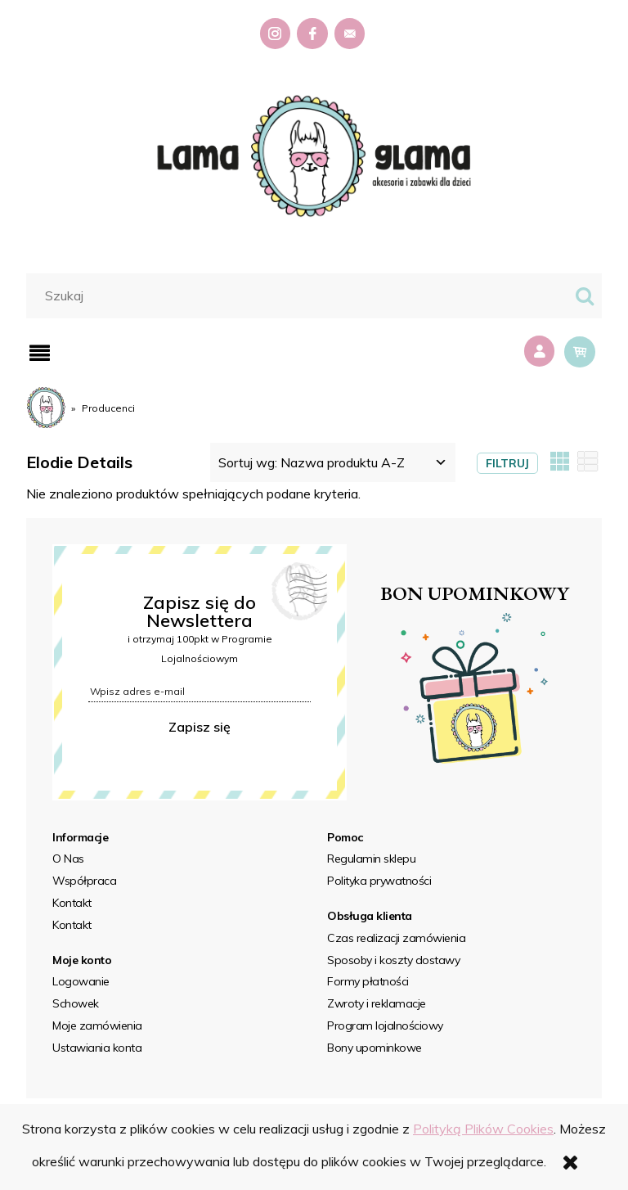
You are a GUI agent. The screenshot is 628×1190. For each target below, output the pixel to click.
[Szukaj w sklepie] (300, 295)
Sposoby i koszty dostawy (393, 960)
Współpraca (84, 880)
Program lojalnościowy (385, 1025)
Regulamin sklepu (371, 858)
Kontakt (72, 902)
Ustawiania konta (96, 1047)
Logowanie (81, 981)
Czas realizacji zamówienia (396, 938)
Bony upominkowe (374, 1047)
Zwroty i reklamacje (376, 1003)
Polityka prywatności (379, 880)
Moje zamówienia (97, 1025)
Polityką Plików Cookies (483, 1128)
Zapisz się (199, 727)
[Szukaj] (584, 295)
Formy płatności (368, 981)
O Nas (68, 858)
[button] (39, 353)
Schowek (75, 1003)
